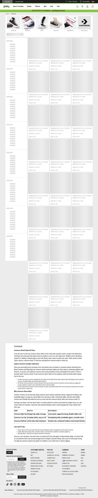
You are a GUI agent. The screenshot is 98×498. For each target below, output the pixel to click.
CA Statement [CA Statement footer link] (66, 469)
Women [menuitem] (34, 6)
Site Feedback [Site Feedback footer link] (34, 471)
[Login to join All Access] (41, 11)
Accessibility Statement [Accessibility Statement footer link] (69, 466)
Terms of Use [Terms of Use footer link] (66, 463)
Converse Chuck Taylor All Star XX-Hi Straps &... (81, 490)
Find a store (10, 474)
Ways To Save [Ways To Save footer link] (51, 460)
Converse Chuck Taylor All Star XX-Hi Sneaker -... (29, 490)
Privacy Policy (10, 467)
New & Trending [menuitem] (16, 6)
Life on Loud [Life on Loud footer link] (50, 452)
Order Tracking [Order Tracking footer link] (35, 458)
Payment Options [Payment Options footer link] (35, 469)
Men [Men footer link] (82, 458)
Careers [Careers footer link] (64, 452)
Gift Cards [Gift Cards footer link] (50, 466)
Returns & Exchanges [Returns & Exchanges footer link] (37, 460)
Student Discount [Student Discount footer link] (52, 463)
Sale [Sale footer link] (82, 463)
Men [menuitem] (40, 6)
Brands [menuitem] (26, 6)
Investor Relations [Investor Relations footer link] (67, 474)
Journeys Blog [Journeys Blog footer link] (51, 458)
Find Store (22, 477)
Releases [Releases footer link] (83, 466)
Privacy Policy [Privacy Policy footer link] (66, 458)
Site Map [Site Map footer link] (33, 474)
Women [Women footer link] (83, 455)
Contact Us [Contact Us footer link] (34, 452)
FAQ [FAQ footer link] (32, 455)
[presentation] (16, 6)
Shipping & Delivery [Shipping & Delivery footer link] (36, 463)
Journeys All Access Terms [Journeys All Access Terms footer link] (70, 471)
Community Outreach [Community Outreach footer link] (68, 455)
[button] (93, 2)
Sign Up (9, 452)
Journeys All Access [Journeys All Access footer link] (53, 455)
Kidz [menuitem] (46, 6)
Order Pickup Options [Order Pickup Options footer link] (37, 466)
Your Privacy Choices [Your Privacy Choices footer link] (69, 460)
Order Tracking (71, 1)
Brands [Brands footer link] (83, 452)
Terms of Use (19, 466)
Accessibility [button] (84, 1)
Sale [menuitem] (52, 6)
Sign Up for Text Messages (14, 456)
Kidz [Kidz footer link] (82, 460)
